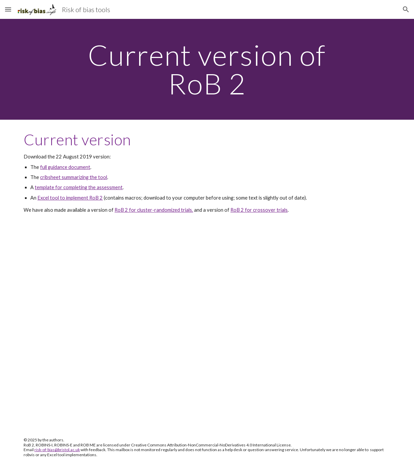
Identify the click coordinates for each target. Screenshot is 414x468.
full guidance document (65, 167)
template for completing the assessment (79, 187)
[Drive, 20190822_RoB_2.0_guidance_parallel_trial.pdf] (207, 326)
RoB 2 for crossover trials (259, 210)
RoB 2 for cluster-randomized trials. (154, 210)
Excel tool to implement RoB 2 (70, 198)
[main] (207, 69)
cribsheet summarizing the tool (73, 177)
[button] (8, 9)
